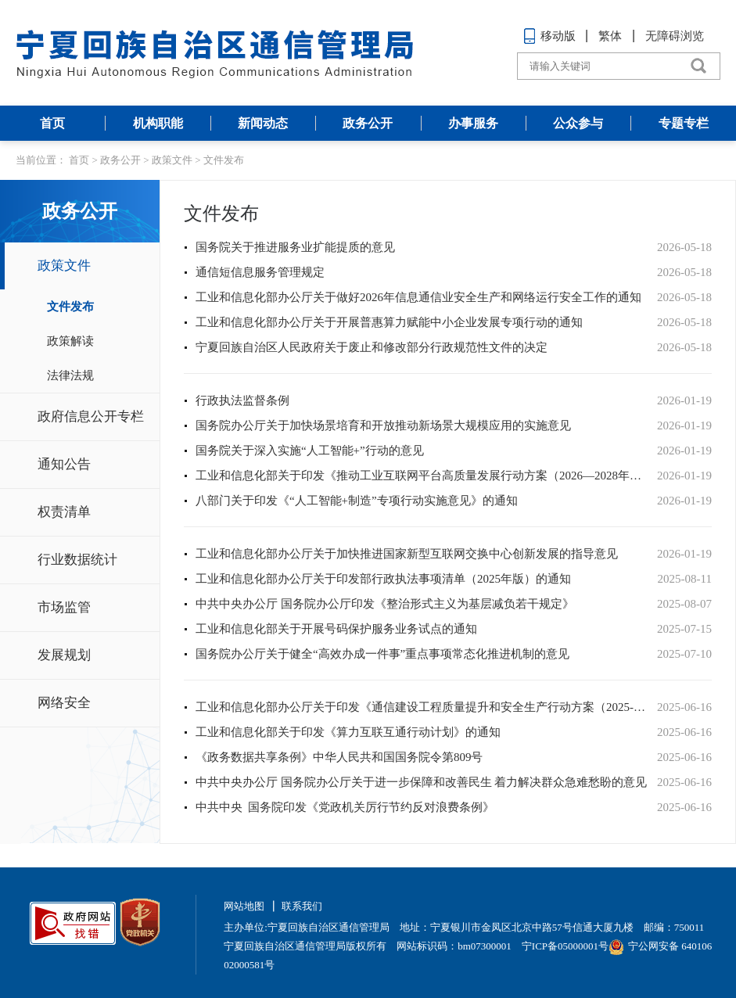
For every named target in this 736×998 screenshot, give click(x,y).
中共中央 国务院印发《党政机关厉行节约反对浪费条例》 (345, 807)
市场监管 (64, 607)
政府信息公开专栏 (91, 416)
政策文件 (172, 160)
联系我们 (302, 906)
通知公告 (64, 464)
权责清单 (64, 511)
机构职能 (158, 123)
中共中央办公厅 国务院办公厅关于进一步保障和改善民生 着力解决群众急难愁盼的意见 (422, 782)
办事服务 (473, 123)
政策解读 (70, 341)
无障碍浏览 (674, 36)
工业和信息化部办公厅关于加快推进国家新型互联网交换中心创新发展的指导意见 (407, 553)
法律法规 (70, 375)
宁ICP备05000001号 (565, 946)
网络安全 (64, 702)
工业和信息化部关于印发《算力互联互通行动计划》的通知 (348, 732)
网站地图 (244, 906)
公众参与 (578, 123)
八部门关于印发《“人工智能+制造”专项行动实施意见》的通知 (357, 500)
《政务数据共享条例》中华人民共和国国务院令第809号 (339, 757)
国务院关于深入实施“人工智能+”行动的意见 (310, 450)
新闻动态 (263, 123)
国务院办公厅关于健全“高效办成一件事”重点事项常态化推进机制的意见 (382, 654)
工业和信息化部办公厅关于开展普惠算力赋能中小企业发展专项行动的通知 (389, 322)
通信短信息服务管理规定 (260, 272)
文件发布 (223, 160)
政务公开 (368, 123)
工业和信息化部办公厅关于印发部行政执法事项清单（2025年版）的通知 (383, 579)
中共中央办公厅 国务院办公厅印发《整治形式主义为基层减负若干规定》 (385, 604)
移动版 (549, 36)
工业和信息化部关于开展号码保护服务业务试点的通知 (336, 629)
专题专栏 (684, 123)
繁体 (610, 36)
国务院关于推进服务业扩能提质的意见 (295, 247)
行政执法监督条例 (242, 400)
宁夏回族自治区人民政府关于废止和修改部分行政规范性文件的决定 (372, 347)
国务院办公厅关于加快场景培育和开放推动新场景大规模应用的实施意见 (383, 425)
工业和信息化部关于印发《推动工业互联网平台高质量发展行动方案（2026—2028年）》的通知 (422, 475)
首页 (52, 123)
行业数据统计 (77, 559)
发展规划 (64, 655)
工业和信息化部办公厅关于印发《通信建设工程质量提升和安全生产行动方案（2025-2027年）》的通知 (422, 707)
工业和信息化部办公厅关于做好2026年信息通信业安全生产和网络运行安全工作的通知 (418, 297)
